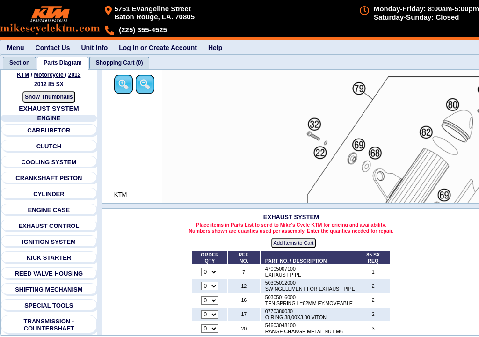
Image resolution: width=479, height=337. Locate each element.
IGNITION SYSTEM (49, 241)
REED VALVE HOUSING (49, 273)
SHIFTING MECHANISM (48, 289)
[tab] (19, 63)
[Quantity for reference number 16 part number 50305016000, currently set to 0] (209, 300)
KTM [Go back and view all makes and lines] (23, 75)
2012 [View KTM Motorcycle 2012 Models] (74, 75)
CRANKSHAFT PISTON (48, 178)
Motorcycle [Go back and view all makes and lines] (49, 75)
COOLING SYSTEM (49, 162)
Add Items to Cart (294, 243)
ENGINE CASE (49, 209)
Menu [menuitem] (15, 47)
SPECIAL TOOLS (48, 305)
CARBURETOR (48, 130)
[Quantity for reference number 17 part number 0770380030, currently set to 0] (209, 314)
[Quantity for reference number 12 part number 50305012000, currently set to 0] (209, 286)
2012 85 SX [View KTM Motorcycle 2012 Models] (49, 84)
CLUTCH (48, 146)
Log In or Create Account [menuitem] (158, 47)
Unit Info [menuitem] (94, 47)
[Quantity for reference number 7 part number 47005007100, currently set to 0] (209, 272)
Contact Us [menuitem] (53, 47)
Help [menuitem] (215, 47)
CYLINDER (48, 194)
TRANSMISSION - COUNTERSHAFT (49, 325)
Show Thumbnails (49, 97)
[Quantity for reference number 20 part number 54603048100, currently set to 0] (209, 328)
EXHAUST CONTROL (48, 225)
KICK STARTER (48, 257)
